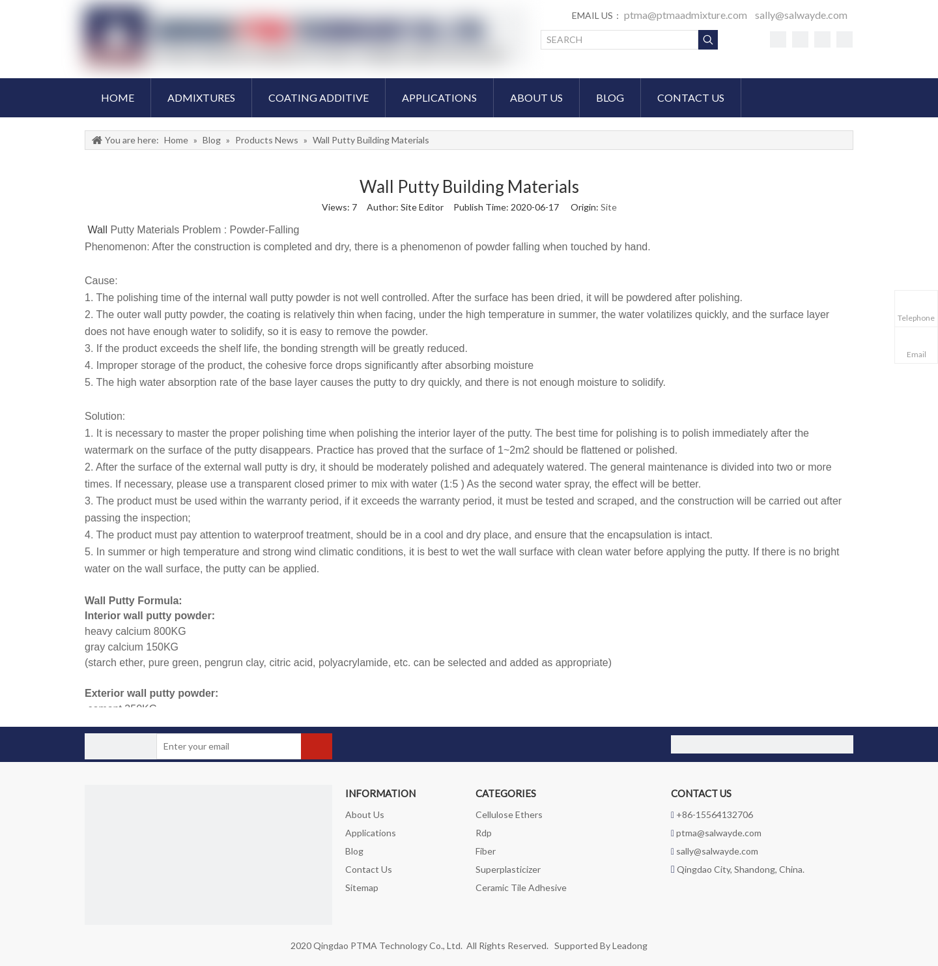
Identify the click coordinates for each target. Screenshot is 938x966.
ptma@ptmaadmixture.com (685, 14)
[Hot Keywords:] (708, 40)
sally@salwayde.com (801, 14)
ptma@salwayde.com (718, 832)
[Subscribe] (316, 746)
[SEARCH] (619, 40)
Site (609, 206)
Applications (370, 832)
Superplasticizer (508, 869)
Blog (354, 850)
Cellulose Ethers (509, 814)
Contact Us (368, 869)
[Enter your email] (208, 746)
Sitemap (361, 887)
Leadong (629, 945)
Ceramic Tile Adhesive (521, 887)
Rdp (484, 832)
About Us (364, 814)
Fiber (486, 850)
